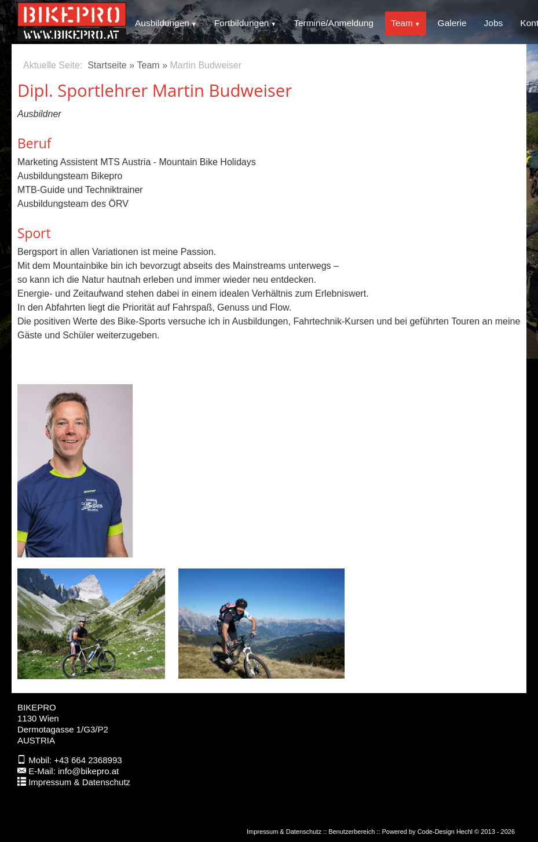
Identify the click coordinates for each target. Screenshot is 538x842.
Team (402, 23)
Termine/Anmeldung (334, 23)
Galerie (452, 23)
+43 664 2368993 (88, 760)
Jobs (493, 23)
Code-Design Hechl (445, 831)
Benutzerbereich (351, 831)
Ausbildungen (162, 23)
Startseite (107, 65)
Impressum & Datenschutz (79, 782)
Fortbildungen (241, 23)
